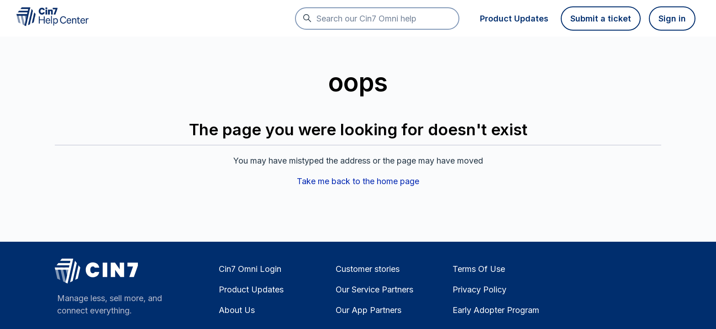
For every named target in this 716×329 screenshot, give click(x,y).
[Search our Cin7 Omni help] (377, 18)
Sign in (672, 18)
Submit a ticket (600, 18)
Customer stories (368, 269)
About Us (237, 310)
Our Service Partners (374, 289)
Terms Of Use (479, 269)
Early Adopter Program (496, 310)
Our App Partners (368, 310)
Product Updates (514, 18)
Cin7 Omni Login (250, 269)
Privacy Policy (479, 289)
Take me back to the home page (358, 181)
